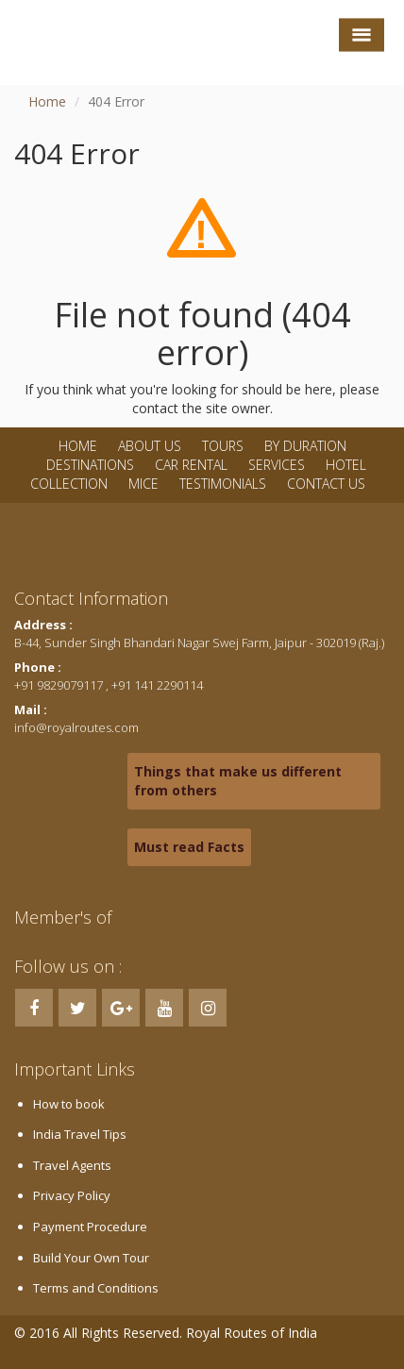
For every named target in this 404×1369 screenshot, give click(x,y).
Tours (223, 446)
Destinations (90, 465)
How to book (69, 1103)
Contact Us (326, 484)
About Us (149, 446)
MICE (143, 484)
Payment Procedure (90, 1226)
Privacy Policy (71, 1195)
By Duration (305, 446)
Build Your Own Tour (91, 1257)
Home (47, 101)
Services (276, 465)
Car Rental (191, 465)
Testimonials (222, 484)
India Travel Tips (79, 1134)
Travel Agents (72, 1165)
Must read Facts (189, 847)
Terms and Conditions (96, 1287)
